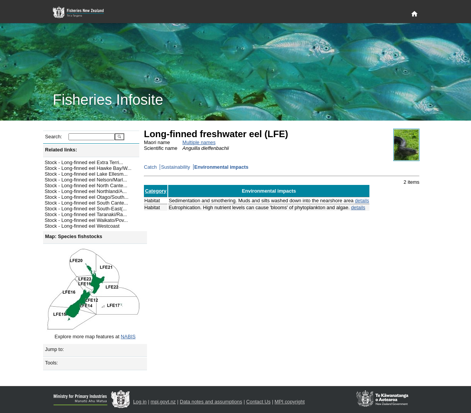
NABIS (128, 336)
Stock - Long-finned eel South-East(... (86, 209)
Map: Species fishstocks (73, 236)
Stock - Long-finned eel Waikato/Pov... (86, 220)
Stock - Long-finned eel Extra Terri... (84, 162)
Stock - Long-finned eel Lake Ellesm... (86, 174)
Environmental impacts (221, 167)
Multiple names (198, 142)
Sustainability (175, 167)
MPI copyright (290, 402)
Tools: (51, 363)
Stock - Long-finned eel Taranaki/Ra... (86, 214)
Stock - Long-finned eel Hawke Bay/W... (88, 168)
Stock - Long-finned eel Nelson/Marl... (86, 180)
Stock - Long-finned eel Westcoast (82, 226)
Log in (140, 402)
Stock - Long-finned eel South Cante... (86, 203)
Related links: (61, 150)
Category (155, 191)
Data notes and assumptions (211, 402)
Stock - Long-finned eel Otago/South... (87, 197)
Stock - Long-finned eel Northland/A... (86, 191)
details (362, 200)
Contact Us (258, 402)
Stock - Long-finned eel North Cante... (86, 185)
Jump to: (54, 349)
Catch (150, 167)
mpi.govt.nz (162, 402)
